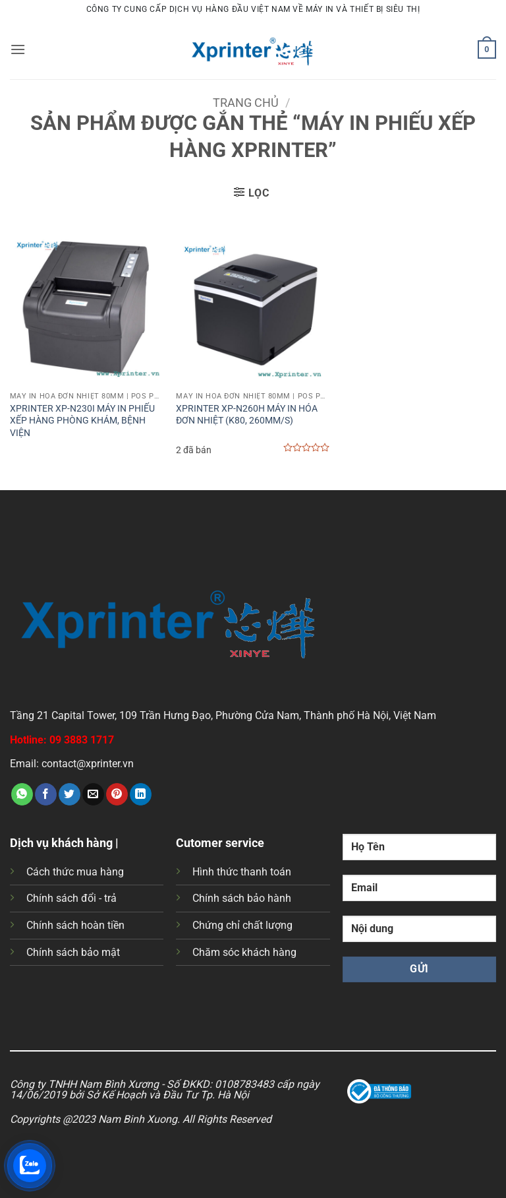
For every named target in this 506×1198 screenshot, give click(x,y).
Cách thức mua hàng (75, 872)
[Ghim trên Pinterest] (117, 794)
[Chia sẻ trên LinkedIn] (141, 794)
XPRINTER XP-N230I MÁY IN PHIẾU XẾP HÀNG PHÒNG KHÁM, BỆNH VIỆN (82, 421)
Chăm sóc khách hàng (244, 952)
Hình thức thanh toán (241, 872)
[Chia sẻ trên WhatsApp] (22, 794)
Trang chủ (246, 103)
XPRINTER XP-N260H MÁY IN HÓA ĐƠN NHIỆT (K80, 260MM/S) (247, 415)
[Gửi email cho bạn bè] (93, 794)
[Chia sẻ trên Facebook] (46, 794)
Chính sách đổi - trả (71, 898)
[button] (18, 49)
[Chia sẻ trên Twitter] (69, 794)
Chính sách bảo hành (241, 898)
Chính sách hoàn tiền (75, 925)
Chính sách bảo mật (73, 952)
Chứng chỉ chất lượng (242, 925)
